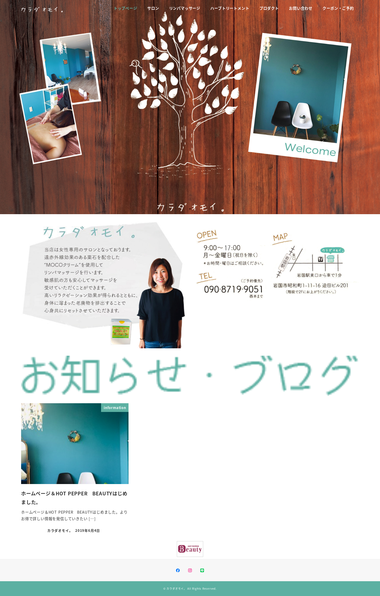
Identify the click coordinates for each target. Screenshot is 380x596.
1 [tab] (190, 209)
